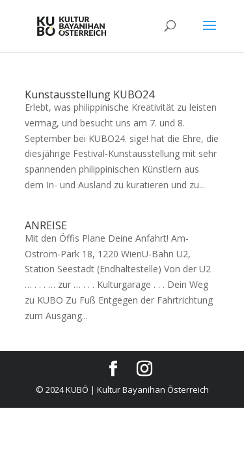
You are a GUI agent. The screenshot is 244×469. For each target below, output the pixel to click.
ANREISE (46, 225)
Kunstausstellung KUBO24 (89, 94)
